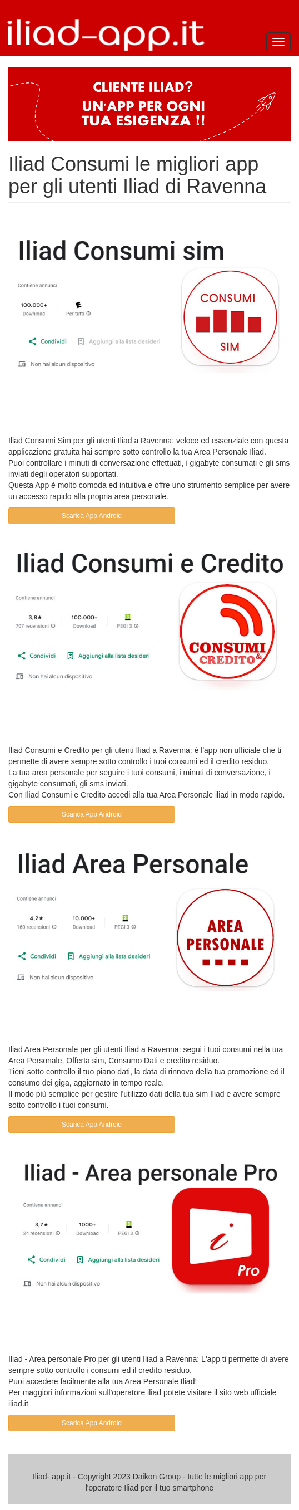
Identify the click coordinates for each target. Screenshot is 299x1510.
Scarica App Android (92, 516)
